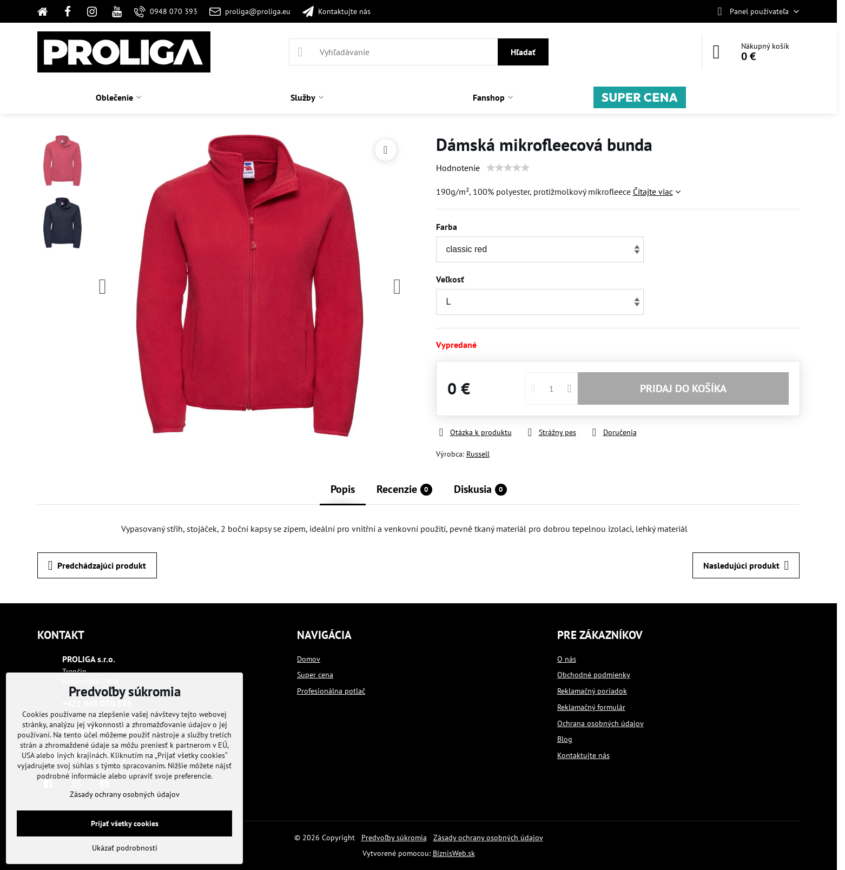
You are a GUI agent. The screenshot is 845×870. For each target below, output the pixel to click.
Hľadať (523, 52)
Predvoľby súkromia (394, 837)
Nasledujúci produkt (746, 565)
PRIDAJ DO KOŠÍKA (683, 388)
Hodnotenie (458, 167)
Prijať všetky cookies (125, 823)
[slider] (508, 167)
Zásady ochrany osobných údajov (488, 837)
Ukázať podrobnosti (124, 848)
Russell (478, 454)
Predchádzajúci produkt (97, 565)
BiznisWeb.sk (454, 853)
